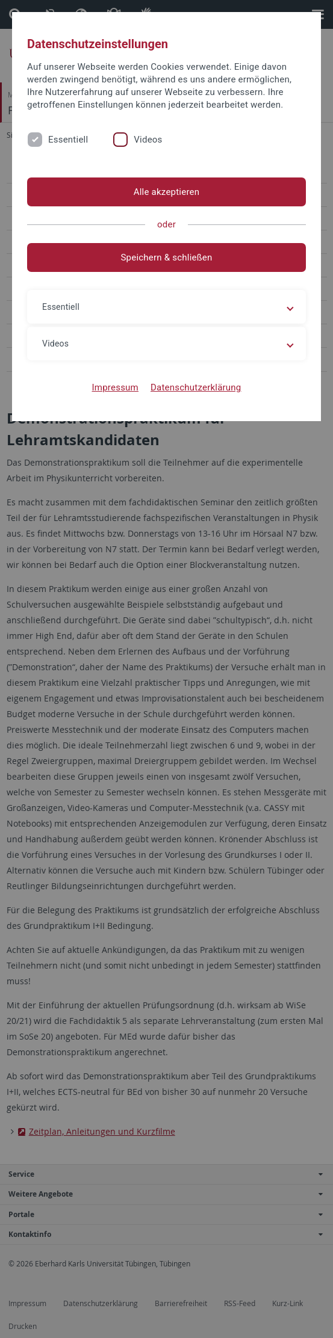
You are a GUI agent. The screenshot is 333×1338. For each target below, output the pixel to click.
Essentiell (68, 139)
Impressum (115, 387)
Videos (148, 139)
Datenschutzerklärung (196, 387)
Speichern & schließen (166, 257)
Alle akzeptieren (167, 192)
